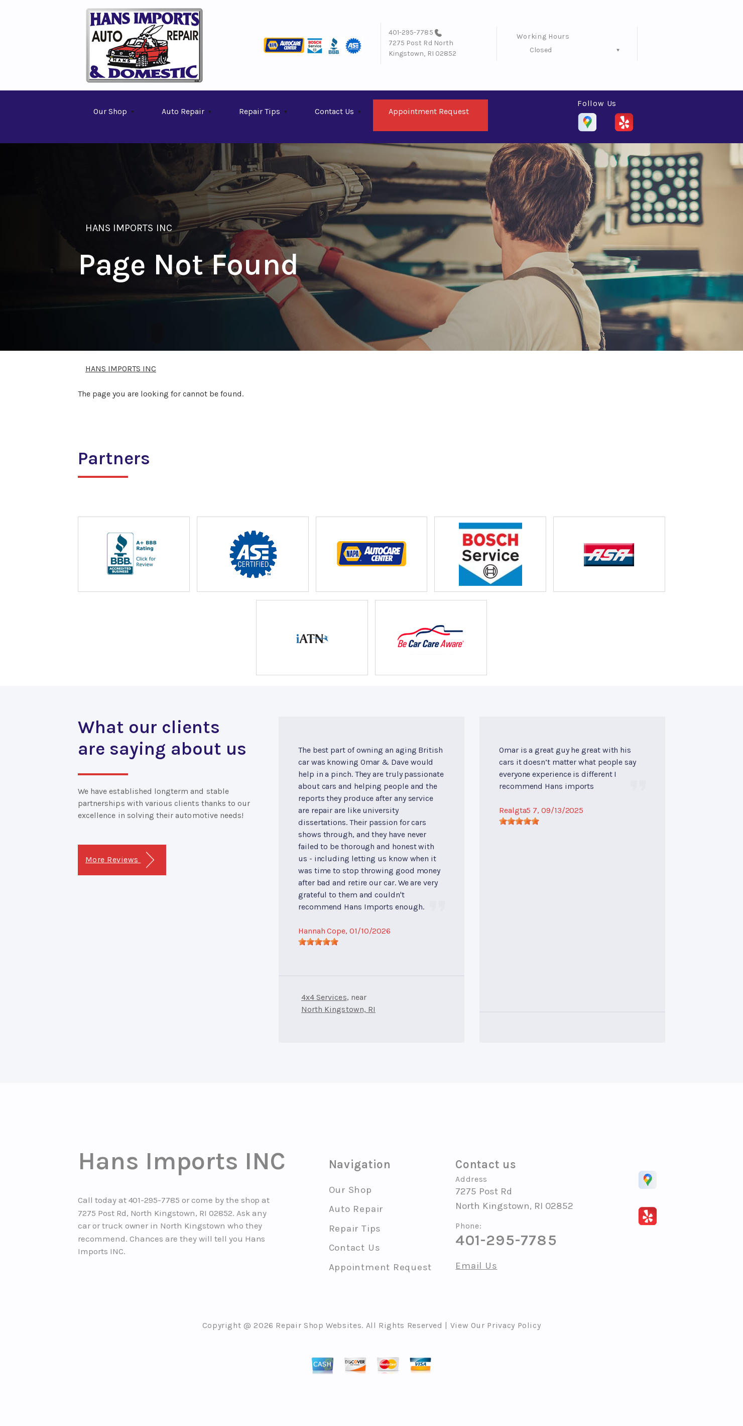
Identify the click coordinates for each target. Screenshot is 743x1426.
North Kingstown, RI (338, 1009)
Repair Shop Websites (318, 1325)
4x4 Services (324, 997)
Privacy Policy (514, 1325)
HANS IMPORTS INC (128, 228)
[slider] (318, 942)
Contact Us (334, 111)
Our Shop (110, 111)
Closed (541, 50)
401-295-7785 (411, 32)
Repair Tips (259, 111)
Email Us (476, 1266)
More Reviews (119, 860)
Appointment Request (429, 111)
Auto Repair (183, 111)
